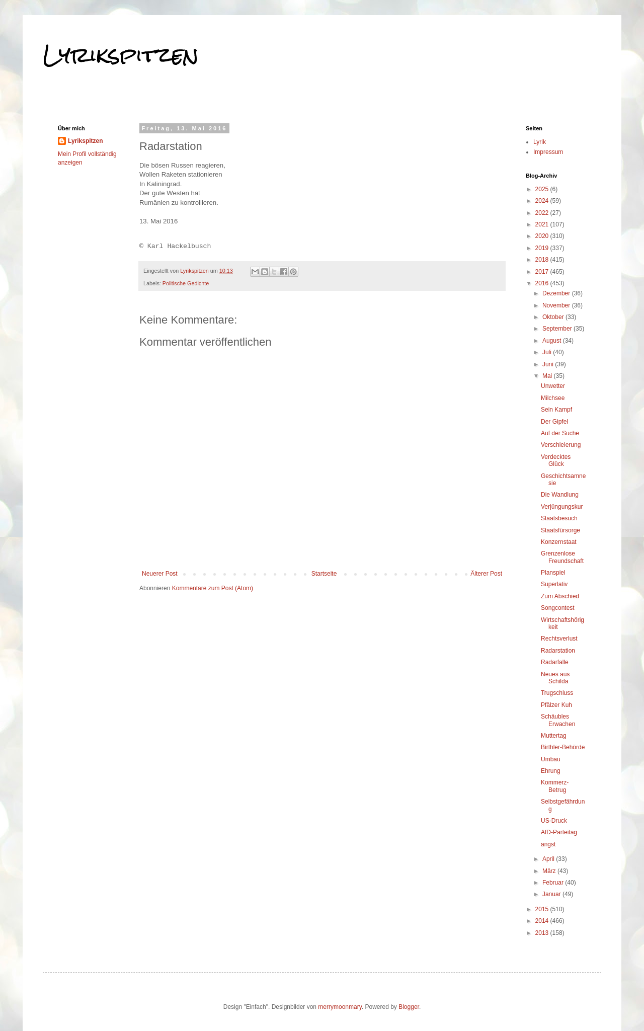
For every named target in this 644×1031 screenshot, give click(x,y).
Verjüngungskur (562, 506)
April (549, 858)
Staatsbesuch (559, 518)
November (557, 305)
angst (548, 844)
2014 (542, 920)
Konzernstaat (559, 541)
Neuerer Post (160, 573)
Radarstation (558, 650)
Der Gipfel (554, 421)
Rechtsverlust (559, 638)
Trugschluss (557, 692)
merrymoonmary (339, 1006)
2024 (542, 200)
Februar (553, 882)
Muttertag (554, 735)
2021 (542, 224)
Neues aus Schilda (555, 678)
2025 (542, 189)
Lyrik (539, 141)
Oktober (554, 317)
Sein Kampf (556, 409)
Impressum (548, 151)
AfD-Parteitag (559, 832)
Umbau (550, 759)
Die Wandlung (560, 494)
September (558, 328)
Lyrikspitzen (121, 54)
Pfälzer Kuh (556, 704)
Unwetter (553, 385)
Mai (548, 375)
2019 (542, 248)
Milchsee (553, 398)
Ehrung (550, 770)
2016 (542, 283)
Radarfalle (555, 662)
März (549, 871)
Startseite (324, 573)
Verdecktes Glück (556, 460)
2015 (542, 909)
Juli (547, 352)
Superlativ (554, 584)
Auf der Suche (560, 433)
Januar (552, 894)
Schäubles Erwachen (558, 720)
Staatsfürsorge (560, 530)
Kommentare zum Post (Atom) (212, 588)
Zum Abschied (560, 596)
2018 (542, 259)
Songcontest (558, 607)
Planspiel (553, 572)
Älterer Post (486, 573)
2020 (542, 236)
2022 (542, 212)
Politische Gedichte (186, 283)
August (552, 340)
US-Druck (554, 820)
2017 (542, 271)
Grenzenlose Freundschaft (562, 557)
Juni (548, 364)
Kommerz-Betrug (555, 786)
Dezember (557, 293)
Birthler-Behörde (563, 747)
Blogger (408, 1006)
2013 (542, 932)
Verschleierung (561, 444)
